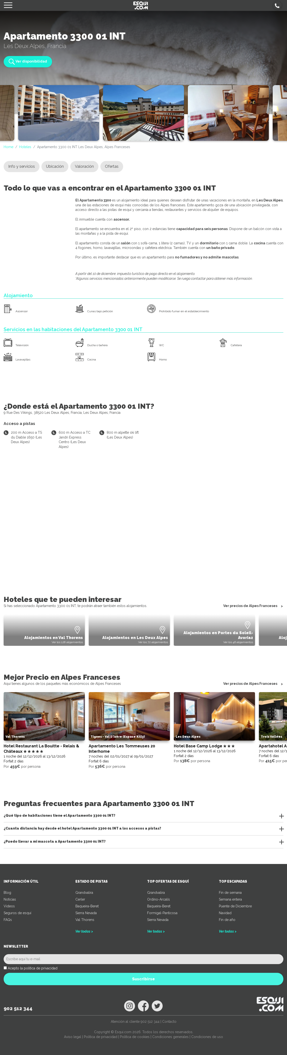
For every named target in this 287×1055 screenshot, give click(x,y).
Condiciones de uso (207, 1037)
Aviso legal (72, 1037)
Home (8, 147)
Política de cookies (135, 1037)
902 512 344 (18, 1008)
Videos (9, 906)
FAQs (8, 920)
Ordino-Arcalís (158, 899)
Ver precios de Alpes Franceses (250, 606)
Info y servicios (21, 166)
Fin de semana (230, 893)
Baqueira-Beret (87, 906)
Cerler (80, 899)
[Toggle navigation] (8, 5)
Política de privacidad (100, 1037)
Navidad (225, 913)
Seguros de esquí (17, 913)
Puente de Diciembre (235, 906)
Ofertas (112, 166)
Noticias (10, 899)
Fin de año (227, 920)
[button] (277, 5)
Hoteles (25, 147)
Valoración (84, 166)
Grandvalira (84, 893)
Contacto (169, 1021)
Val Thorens (84, 920)
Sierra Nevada (86, 913)
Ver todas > (84, 931)
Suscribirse (143, 979)
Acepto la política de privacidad (32, 968)
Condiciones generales (170, 1037)
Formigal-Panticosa (162, 913)
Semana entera (230, 899)
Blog (7, 893)
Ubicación (55, 166)
